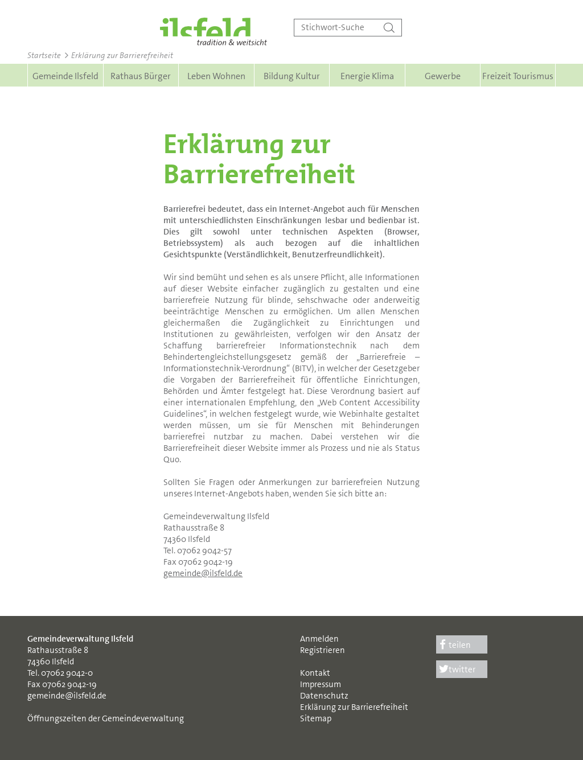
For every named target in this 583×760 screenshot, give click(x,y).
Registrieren (322, 650)
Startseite (44, 55)
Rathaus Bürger (140, 76)
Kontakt (315, 673)
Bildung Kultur (292, 76)
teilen (453, 645)
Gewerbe (443, 76)
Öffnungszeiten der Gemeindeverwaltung (105, 718)
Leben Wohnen (216, 76)
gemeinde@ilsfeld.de (203, 573)
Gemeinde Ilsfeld (65, 76)
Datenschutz (324, 695)
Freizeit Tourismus (517, 76)
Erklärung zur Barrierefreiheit (354, 707)
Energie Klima (367, 76)
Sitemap (315, 718)
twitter (456, 669)
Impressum (320, 684)
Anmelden (319, 638)
